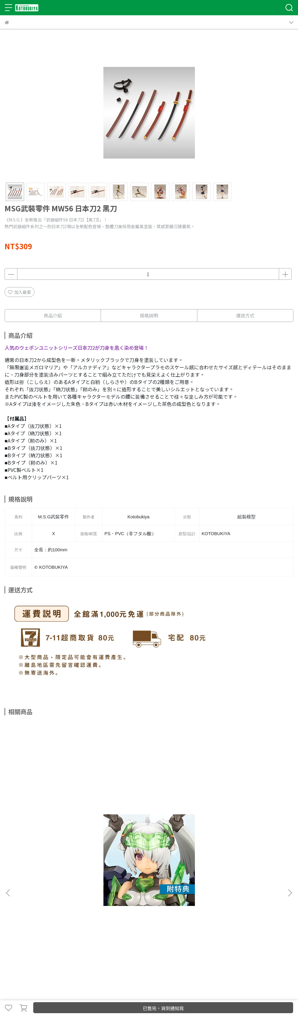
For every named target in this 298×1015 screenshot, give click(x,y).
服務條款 (113, 899)
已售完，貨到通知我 (163, 1008)
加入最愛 (19, 292)
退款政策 (72, 899)
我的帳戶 (33, 899)
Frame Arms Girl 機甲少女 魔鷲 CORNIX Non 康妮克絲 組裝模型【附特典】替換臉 (56, 832)
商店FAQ (53, 899)
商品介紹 (53, 315)
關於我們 (13, 899)
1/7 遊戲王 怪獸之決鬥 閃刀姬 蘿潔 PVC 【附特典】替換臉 (147, 832)
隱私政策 (93, 899)
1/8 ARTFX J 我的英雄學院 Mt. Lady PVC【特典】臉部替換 (240, 832)
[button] (289, 800)
